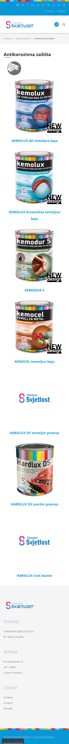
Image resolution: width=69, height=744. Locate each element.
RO (48, 5)
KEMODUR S (34, 290)
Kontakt (61, 11)
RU (43, 5)
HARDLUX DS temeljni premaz (34, 433)
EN (22, 5)
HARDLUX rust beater (34, 575)
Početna (7, 38)
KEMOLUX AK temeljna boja (35, 140)
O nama (49, 11)
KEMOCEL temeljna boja (34, 361)
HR (17, 5)
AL (53, 5)
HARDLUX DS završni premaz (34, 504)
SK (58, 5)
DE (63, 5)
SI (28, 5)
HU (32, 5)
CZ (38, 5)
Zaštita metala (22, 38)
